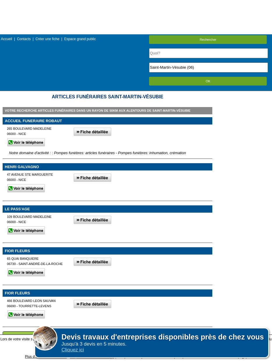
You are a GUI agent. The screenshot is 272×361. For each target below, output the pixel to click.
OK (208, 81)
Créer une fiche (47, 39)
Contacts (24, 39)
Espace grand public (80, 39)
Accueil (6, 39)
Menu (136, 4)
